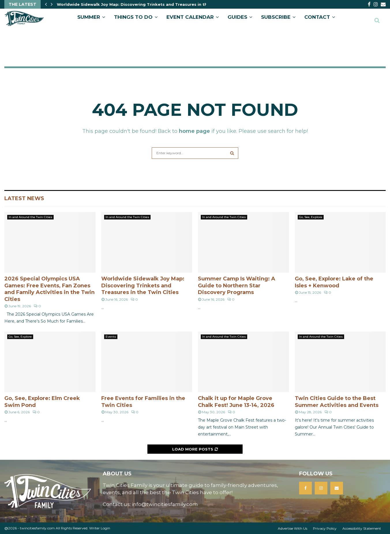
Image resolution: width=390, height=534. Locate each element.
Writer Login (99, 528)
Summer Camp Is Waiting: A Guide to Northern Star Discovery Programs (236, 285)
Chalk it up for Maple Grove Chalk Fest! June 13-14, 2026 (236, 401)
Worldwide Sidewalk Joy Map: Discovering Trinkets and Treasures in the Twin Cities (145, 4)
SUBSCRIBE (275, 17)
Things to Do (133, 17)
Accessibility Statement (361, 528)
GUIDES (237, 17)
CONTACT (317, 17)
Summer (88, 17)
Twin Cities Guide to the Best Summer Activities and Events (336, 401)
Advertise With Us (292, 528)
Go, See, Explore (310, 217)
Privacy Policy (325, 528)
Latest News (24, 198)
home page (194, 131)
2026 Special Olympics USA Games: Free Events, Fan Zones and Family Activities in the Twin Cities (49, 289)
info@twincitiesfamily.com (165, 504)
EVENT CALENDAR (190, 17)
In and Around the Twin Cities (30, 217)
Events (111, 336)
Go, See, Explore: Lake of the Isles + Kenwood (334, 282)
